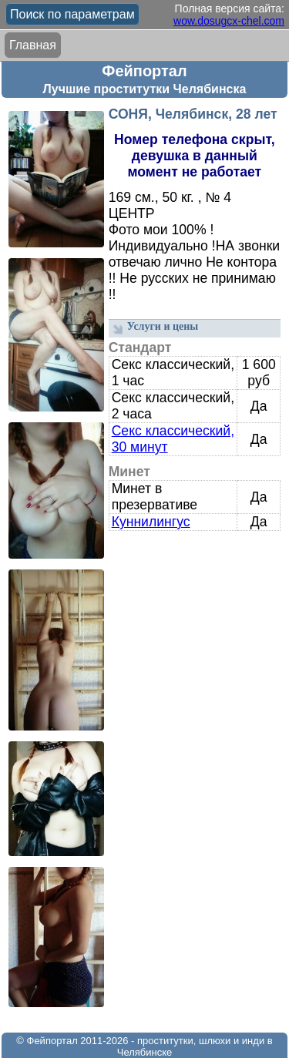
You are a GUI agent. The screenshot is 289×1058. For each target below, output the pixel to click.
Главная (32, 45)
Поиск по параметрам (72, 14)
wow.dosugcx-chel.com (228, 21)
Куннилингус (151, 521)
